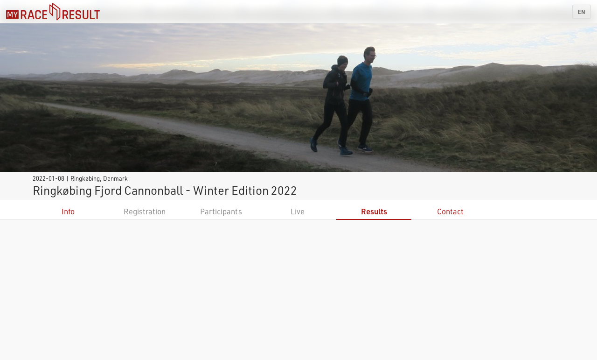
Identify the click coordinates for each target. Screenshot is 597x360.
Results (374, 211)
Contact (450, 211)
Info (68, 211)
